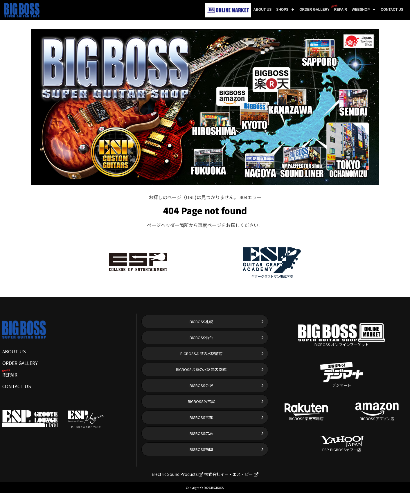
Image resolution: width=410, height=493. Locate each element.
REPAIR (339, 8)
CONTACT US (392, 10)
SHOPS (282, 10)
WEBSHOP (361, 10)
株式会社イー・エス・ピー (231, 474)
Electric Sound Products (177, 474)
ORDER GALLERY (314, 10)
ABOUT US (262, 10)
